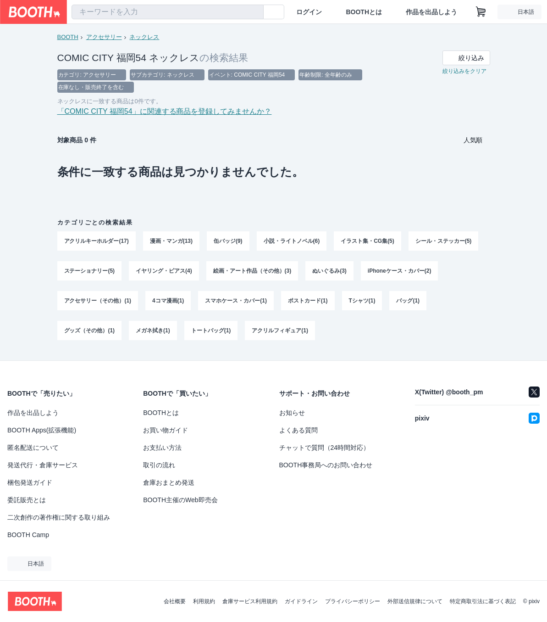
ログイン (309, 12)
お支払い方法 (162, 447)
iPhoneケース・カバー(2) (399, 273)
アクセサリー (104, 37)
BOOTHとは (364, 12)
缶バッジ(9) (228, 243)
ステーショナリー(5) (89, 273)
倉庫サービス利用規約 (249, 601)
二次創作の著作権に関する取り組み (58, 517)
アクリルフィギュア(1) (280, 334)
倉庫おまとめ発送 (168, 482)
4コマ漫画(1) (168, 303)
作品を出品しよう (431, 12)
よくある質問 (298, 430)
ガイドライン (301, 601)
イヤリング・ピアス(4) (164, 273)
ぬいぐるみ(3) (330, 273)
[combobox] (168, 12)
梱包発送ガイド (29, 482)
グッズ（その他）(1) (89, 334)
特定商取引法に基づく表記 (483, 601)
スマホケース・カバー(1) (236, 303)
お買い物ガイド (165, 430)
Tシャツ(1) (362, 303)
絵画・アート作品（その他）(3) (252, 273)
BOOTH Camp (28, 534)
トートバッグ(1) (211, 334)
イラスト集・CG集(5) (368, 243)
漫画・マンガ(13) (171, 243)
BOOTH (67, 37)
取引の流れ (159, 465)
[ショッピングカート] (481, 12)
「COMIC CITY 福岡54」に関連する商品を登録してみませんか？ (164, 113)
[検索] (254, 12)
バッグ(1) (408, 303)
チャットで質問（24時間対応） (324, 447)
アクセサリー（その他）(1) (98, 303)
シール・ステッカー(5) (443, 243)
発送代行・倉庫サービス (42, 465)
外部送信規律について (414, 601)
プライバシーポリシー (352, 601)
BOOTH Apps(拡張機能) (41, 430)
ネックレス (145, 37)
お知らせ (292, 412)
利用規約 (204, 601)
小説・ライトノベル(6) (292, 243)
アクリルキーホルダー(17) (96, 243)
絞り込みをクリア (464, 71)
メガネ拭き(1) (153, 334)
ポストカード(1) (308, 303)
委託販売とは (26, 500)
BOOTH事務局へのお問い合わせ (326, 465)
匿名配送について (33, 447)
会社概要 (175, 601)
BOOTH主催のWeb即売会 (180, 500)
